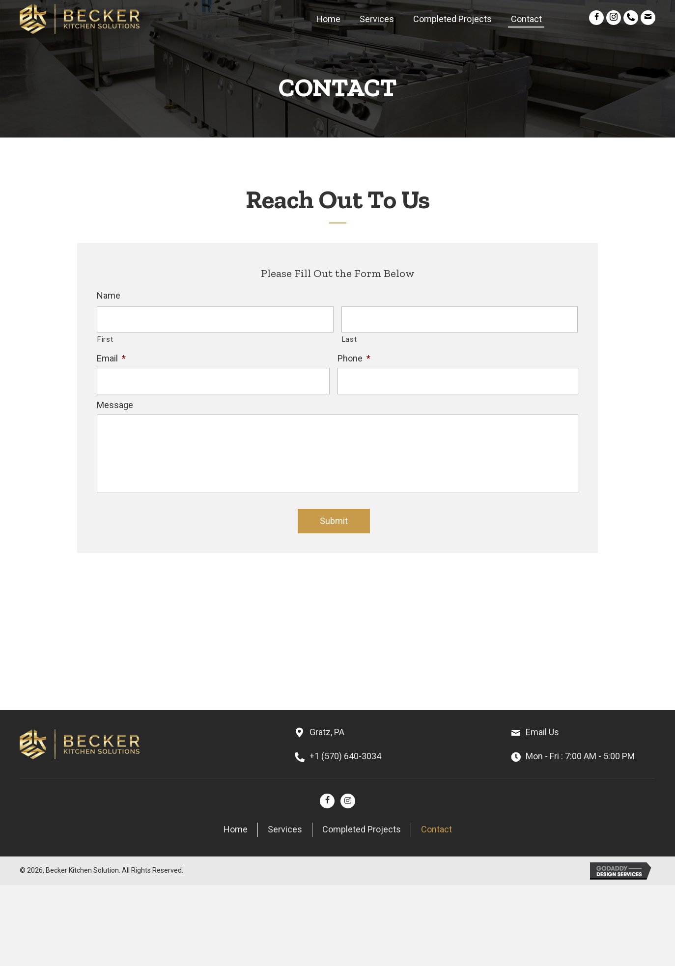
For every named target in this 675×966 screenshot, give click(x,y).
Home (236, 829)
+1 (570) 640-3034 (345, 756)
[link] (328, 18)
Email (111, 358)
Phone (354, 358)
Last (349, 339)
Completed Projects (361, 829)
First (105, 339)
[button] (596, 17)
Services (285, 829)
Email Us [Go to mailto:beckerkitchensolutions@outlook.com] (542, 732)
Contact (436, 829)
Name (108, 295)
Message (115, 405)
